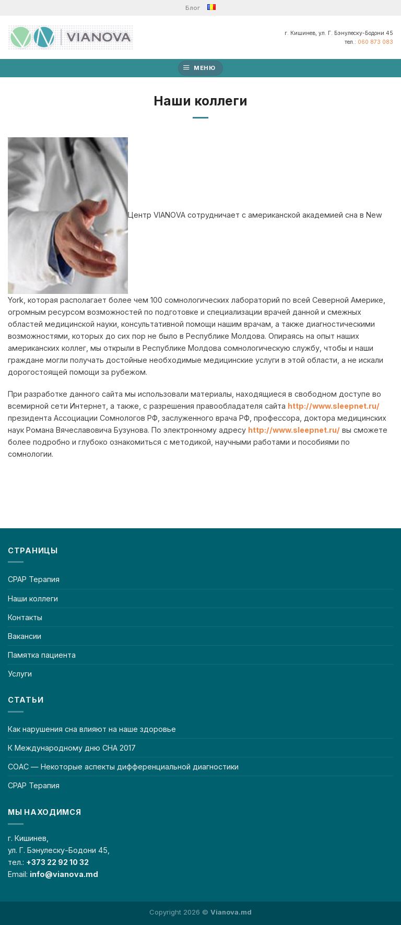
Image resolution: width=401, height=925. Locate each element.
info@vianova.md (64, 874)
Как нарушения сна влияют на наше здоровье (92, 729)
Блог (192, 7)
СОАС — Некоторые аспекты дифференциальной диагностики (123, 766)
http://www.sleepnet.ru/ (334, 405)
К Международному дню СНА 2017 (72, 747)
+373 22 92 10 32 (57, 862)
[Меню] (200, 68)
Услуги (20, 673)
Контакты (25, 617)
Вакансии (24, 636)
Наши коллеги (33, 598)
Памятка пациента (42, 654)
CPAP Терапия (34, 579)
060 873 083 (375, 42)
